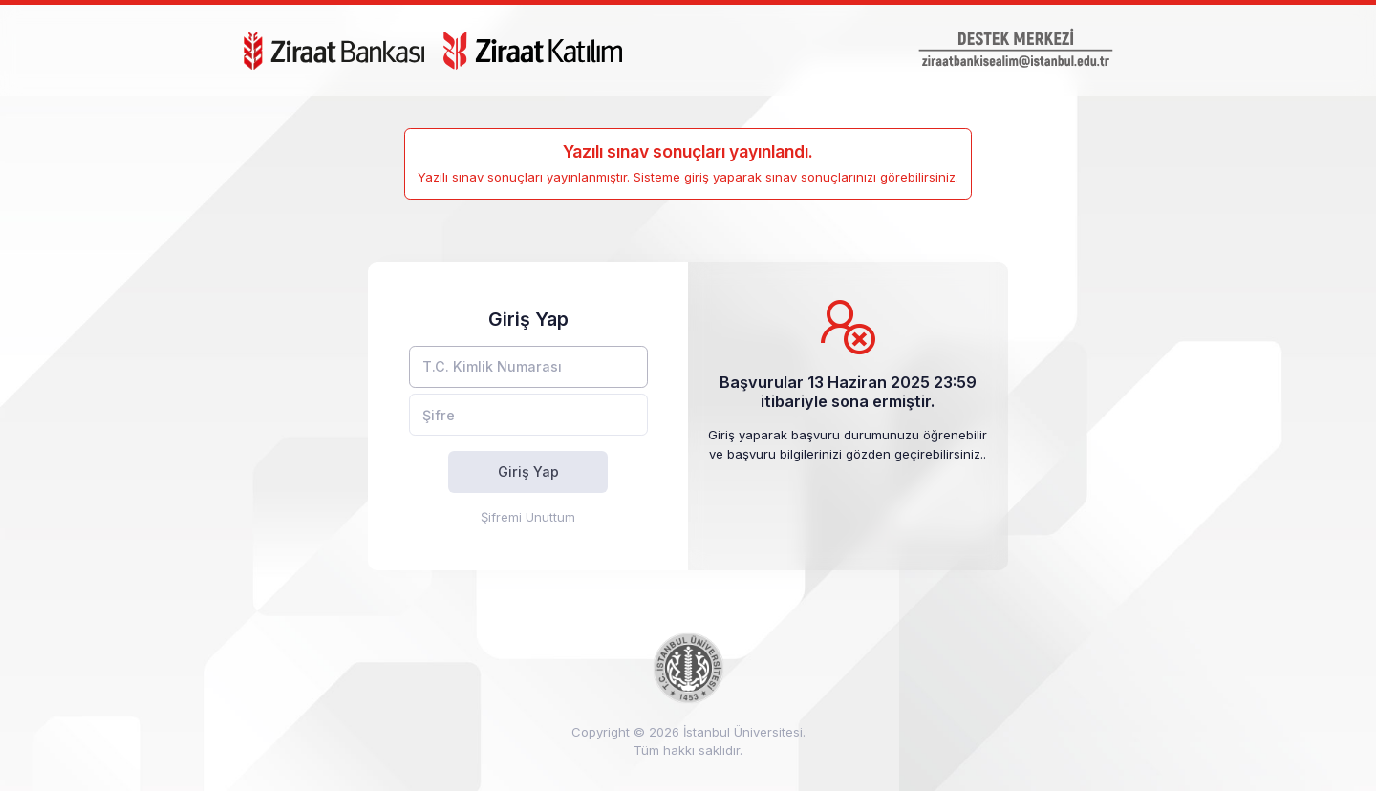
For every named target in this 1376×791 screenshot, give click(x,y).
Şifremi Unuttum (528, 516)
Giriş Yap (528, 471)
